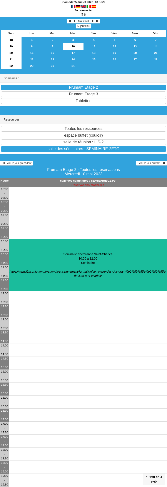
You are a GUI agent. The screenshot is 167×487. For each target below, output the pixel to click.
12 (114, 46)
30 (52, 66)
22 (31, 59)
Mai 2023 (83, 21)
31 (73, 66)
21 (155, 53)
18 (11, 39)
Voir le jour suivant (151, 163)
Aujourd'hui (83, 26)
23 (52, 59)
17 (73, 53)
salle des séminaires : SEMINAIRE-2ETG (88, 180)
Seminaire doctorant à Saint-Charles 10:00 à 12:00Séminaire (88, 265)
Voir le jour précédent (16, 163)
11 (93, 46)
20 (11, 53)
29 (31, 66)
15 (31, 53)
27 (135, 59)
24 (73, 59)
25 (93, 59)
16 (52, 53)
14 (155, 46)
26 (114, 59)
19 (11, 46)
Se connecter (83, 10)
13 (135, 46)
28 (155, 59)
